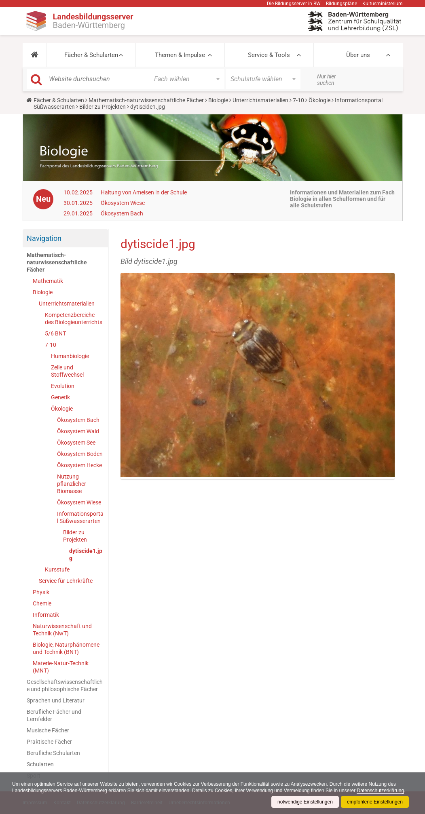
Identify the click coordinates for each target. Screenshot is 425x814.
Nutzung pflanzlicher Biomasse (71, 483)
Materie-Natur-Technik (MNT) (61, 667)
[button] (34, 55)
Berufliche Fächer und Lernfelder (54, 715)
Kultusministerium (382, 3)
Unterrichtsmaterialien (260, 100)
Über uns (358, 55)
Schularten (40, 764)
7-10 (298, 100)
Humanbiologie (70, 356)
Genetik (60, 397)
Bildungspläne (341, 3)
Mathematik (48, 281)
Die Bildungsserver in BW (294, 3)
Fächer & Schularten (91, 55)
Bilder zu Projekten (102, 106)
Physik (41, 592)
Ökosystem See (76, 442)
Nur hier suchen (326, 79)
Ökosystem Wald (78, 431)
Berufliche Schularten (53, 753)
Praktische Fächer (49, 741)
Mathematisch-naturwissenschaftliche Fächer (146, 100)
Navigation (44, 238)
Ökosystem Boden (80, 454)
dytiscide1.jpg (85, 554)
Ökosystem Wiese (123, 203)
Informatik (46, 615)
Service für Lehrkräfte (66, 581)
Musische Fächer (48, 730)
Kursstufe (57, 569)
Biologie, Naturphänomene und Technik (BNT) (66, 648)
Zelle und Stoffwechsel (67, 371)
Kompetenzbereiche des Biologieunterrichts (73, 318)
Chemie (42, 603)
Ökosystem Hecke (79, 465)
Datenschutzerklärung (380, 790)
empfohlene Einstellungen (375, 802)
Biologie (218, 100)
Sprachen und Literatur (56, 700)
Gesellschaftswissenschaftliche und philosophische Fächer (65, 685)
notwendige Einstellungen (305, 802)
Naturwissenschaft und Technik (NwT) (62, 630)
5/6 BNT (55, 333)
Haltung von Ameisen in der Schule (144, 192)
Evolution (62, 386)
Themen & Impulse (180, 55)
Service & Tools (269, 55)
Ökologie (319, 100)
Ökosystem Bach (122, 213)
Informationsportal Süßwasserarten (80, 517)
